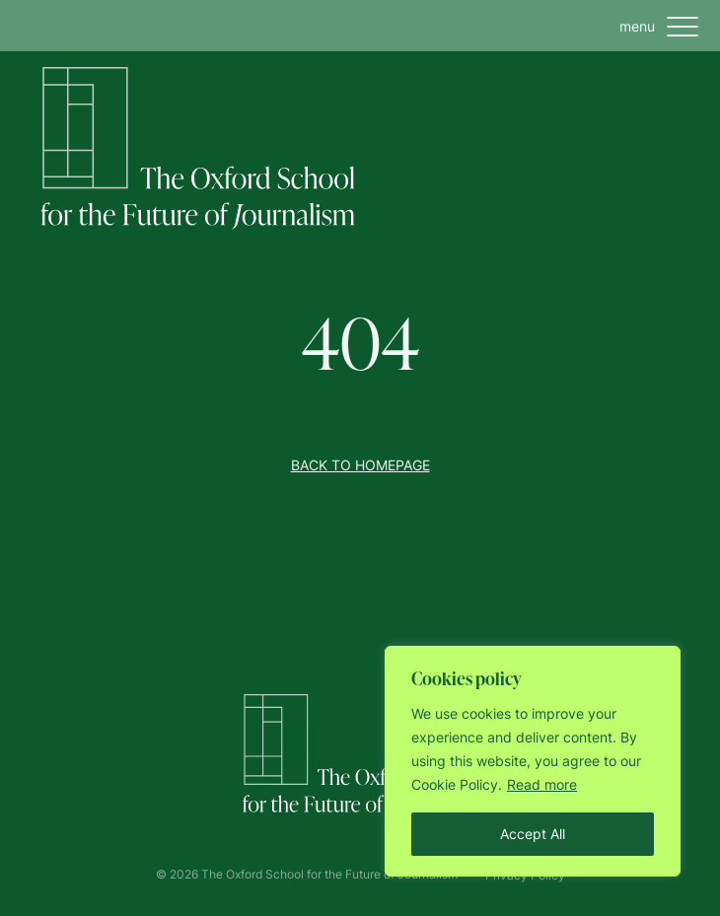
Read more (542, 784)
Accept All (532, 833)
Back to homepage (360, 465)
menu (662, 26)
